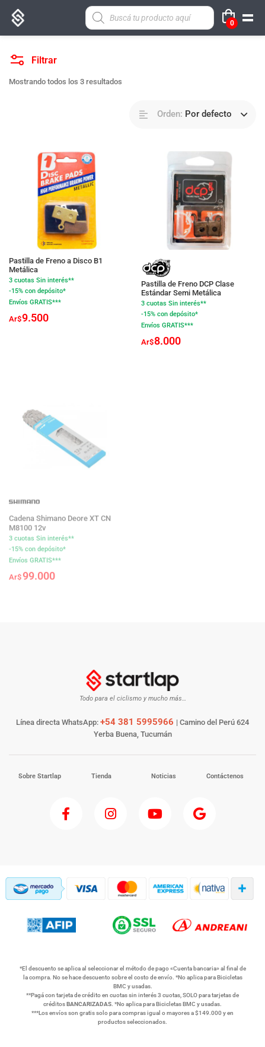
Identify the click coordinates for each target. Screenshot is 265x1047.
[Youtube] (155, 813)
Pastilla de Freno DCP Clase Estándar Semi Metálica (187, 288)
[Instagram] (110, 813)
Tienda (101, 776)
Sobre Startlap (39, 776)
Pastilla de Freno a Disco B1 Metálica (56, 265)
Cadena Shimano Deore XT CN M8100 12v (60, 529)
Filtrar (34, 57)
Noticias (163, 776)
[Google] (199, 813)
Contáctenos (225, 776)
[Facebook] (66, 813)
